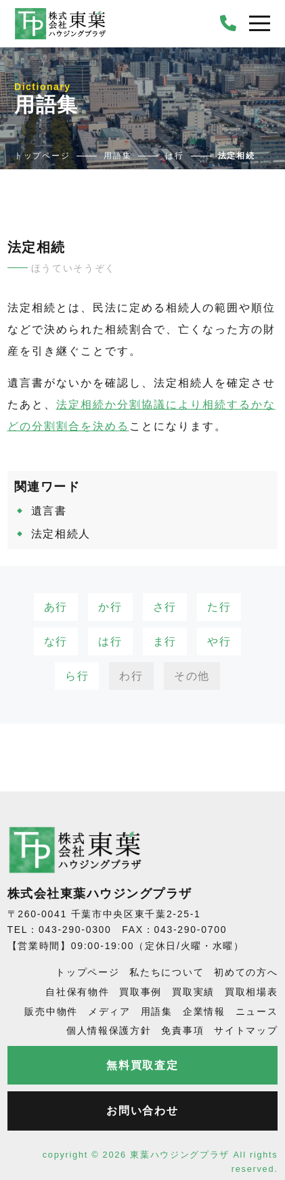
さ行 (165, 607)
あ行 (56, 607)
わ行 (131, 676)
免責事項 (182, 1030)
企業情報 (204, 1011)
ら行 (77, 676)
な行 (56, 641)
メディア (109, 1011)
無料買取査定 (142, 1065)
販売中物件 (51, 1011)
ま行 (165, 641)
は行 (110, 641)
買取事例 (140, 991)
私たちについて (166, 972)
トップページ (87, 972)
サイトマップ (246, 1030)
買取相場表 (251, 991)
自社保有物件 (77, 991)
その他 (192, 676)
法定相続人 (61, 534)
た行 (219, 607)
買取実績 (193, 991)
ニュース (257, 1011)
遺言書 (49, 511)
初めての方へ (246, 972)
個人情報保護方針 (109, 1030)
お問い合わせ (142, 1110)
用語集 (157, 1011)
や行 (219, 641)
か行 (110, 607)
